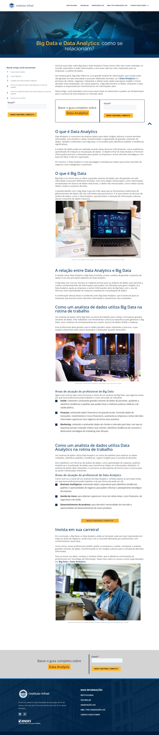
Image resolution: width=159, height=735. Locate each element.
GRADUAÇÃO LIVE (98, 5)
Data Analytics (127, 78)
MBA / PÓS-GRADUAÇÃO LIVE (117, 5)
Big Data (63, 561)
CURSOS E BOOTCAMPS (139, 6)
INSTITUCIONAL (71, 5)
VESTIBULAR (84, 5)
